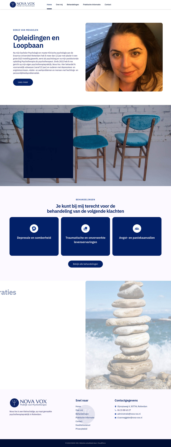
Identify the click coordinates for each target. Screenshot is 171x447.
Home (49, 4)
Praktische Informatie (91, 4)
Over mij (59, 4)
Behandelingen (73, 4)
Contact (108, 4)
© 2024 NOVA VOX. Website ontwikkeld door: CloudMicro (85, 443)
